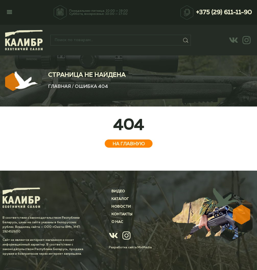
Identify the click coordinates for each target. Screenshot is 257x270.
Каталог (120, 199)
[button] (9, 12)
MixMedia (144, 247)
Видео (118, 191)
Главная (59, 86)
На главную (128, 144)
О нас (117, 222)
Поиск (186, 40)
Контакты (121, 214)
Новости (121, 206)
